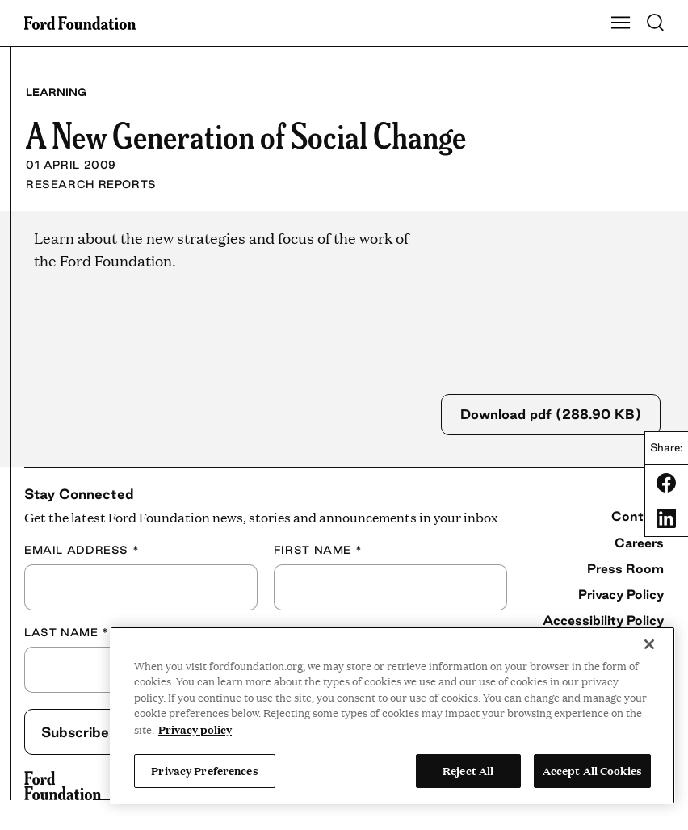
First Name (318, 548)
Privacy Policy (621, 592)
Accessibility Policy (603, 618)
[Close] (649, 644)
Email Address (81, 548)
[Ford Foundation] (62, 784)
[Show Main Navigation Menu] (621, 23)
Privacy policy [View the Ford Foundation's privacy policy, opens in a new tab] (195, 729)
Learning (56, 92)
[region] (392, 715)
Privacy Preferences (204, 770)
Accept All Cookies (592, 770)
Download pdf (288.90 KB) (551, 413)
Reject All (468, 770)
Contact (637, 514)
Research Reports (91, 184)
